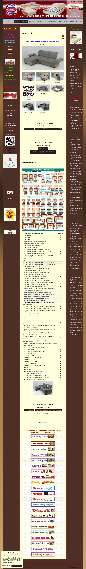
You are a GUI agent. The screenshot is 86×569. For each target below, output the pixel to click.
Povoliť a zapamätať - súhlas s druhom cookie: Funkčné (48, 128)
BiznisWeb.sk (80, 567)
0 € (80, 8)
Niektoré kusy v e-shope (10, 29)
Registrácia (79, 1)
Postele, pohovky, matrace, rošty (52, 21)
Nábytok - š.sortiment (70, 21)
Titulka (9, 21)
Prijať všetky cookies (16, 566)
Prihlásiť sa (72, 1)
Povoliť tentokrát (29, 128)
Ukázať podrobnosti (6, 565)
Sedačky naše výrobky (20, 21)
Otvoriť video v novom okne (43, 131)
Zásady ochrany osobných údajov (9, 562)
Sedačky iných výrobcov (35, 21)
